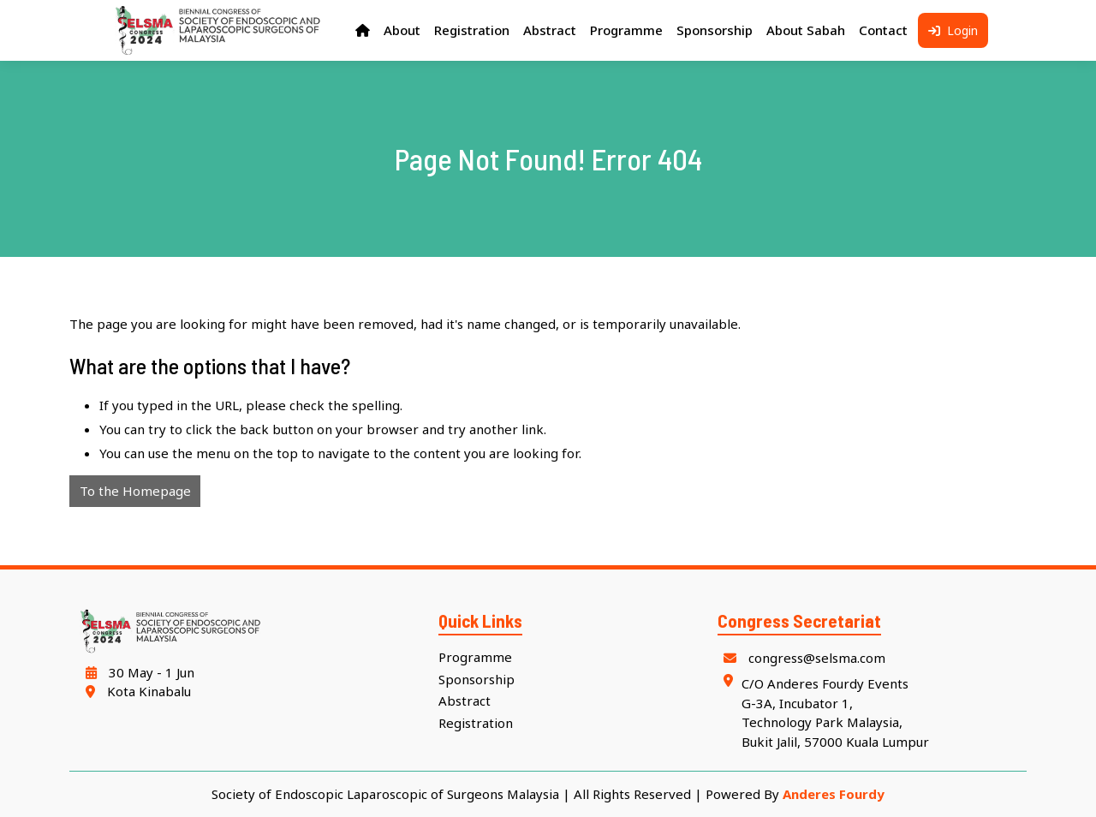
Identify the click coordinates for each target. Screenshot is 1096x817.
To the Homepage (135, 490)
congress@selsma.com (802, 657)
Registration (475, 722)
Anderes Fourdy (834, 793)
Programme (475, 656)
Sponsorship (476, 679)
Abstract (464, 700)
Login (953, 30)
